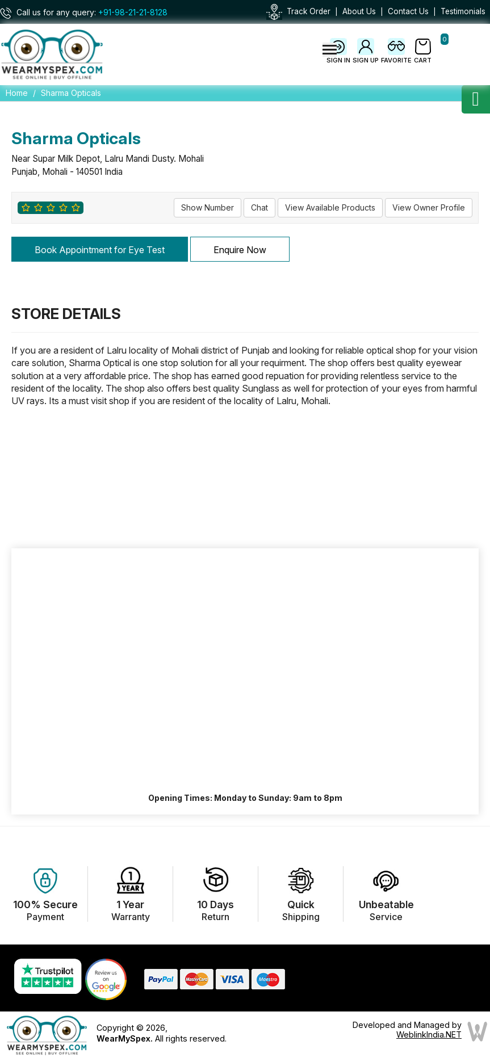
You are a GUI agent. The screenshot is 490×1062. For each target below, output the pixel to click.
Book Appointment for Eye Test (100, 249)
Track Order (308, 11)
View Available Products (330, 207)
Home (17, 93)
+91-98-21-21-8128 (132, 12)
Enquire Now (239, 249)
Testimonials (463, 11)
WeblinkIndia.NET (429, 1034)
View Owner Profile (428, 207)
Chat (259, 207)
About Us (359, 11)
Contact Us (408, 11)
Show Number (207, 207)
